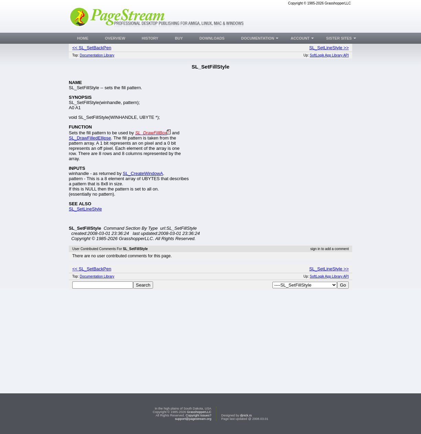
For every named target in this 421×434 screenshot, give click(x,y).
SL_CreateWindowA (143, 173)
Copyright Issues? (199, 415)
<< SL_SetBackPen (91, 47)
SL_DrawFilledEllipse (90, 138)
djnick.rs (246, 415)
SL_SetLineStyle (85, 208)
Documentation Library (97, 55)
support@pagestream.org (193, 419)
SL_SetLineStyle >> (329, 47)
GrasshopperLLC (199, 412)
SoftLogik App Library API (329, 55)
